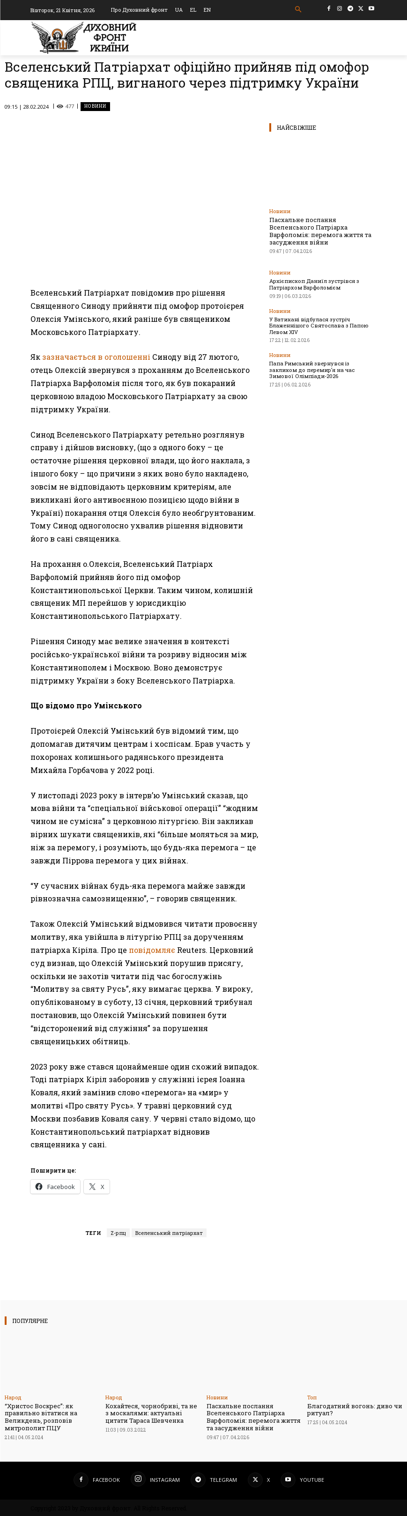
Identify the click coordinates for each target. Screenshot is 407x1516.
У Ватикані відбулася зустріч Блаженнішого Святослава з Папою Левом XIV (317, 324)
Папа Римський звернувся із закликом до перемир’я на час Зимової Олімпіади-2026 (322, 368)
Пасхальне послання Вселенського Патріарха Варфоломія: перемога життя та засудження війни (319, 231)
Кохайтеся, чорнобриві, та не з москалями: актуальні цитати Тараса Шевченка (151, 1413)
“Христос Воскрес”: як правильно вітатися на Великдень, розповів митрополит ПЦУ (41, 1417)
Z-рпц (118, 1232)
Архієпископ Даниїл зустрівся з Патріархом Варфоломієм (313, 283)
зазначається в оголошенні (96, 357)
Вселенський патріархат (169, 1232)
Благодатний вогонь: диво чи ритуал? (354, 1410)
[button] (298, 9)
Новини (95, 106)
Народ (13, 1397)
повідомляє (152, 950)
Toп (312, 1397)
